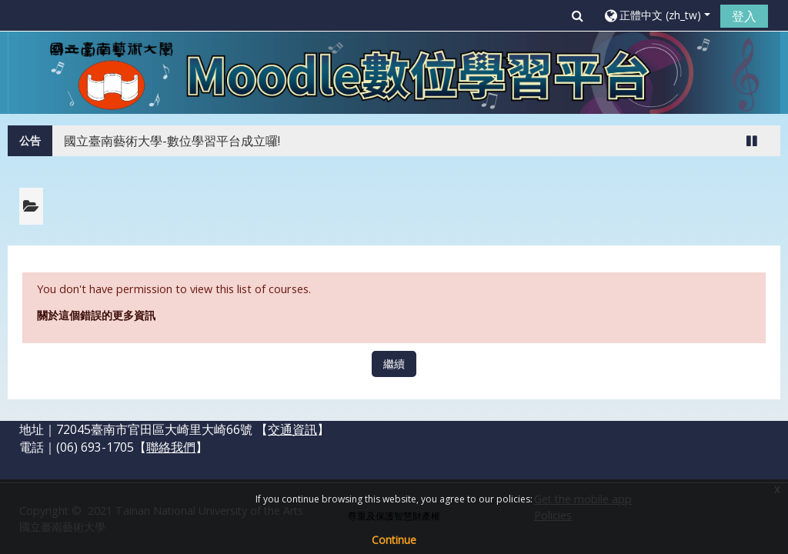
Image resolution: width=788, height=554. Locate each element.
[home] (394, 72)
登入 (744, 16)
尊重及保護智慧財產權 (394, 515)
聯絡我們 (170, 447)
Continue (394, 539)
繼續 (394, 363)
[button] (577, 15)
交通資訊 (292, 429)
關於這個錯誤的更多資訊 (96, 315)
